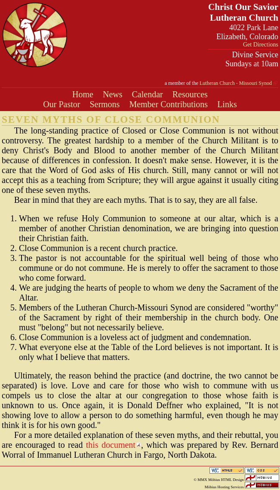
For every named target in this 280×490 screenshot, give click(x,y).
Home (82, 94)
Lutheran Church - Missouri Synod (236, 83)
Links (227, 104)
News (113, 94)
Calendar (147, 94)
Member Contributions (168, 104)
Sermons (104, 104)
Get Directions (260, 44)
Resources (190, 94)
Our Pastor (61, 104)
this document (110, 445)
